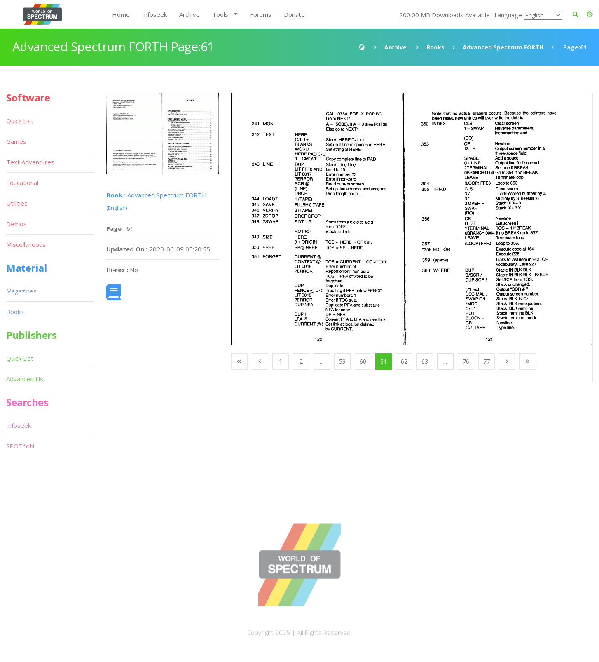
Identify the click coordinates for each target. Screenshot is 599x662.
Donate (294, 14)
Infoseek (154, 14)
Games (16, 141)
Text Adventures (30, 162)
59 (342, 361)
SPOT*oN (20, 446)
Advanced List (26, 379)
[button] (590, 14)
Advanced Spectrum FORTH (503, 47)
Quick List (19, 121)
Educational (22, 182)
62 (404, 361)
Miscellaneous (26, 244)
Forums (260, 14)
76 (466, 361)
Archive (189, 14)
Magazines (21, 291)
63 (424, 361)
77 (486, 361)
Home (121, 14)
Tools (220, 14)
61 (383, 361)
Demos (16, 224)
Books (435, 47)
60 (363, 361)
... (321, 361)
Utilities (17, 203)
